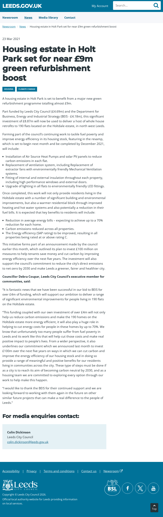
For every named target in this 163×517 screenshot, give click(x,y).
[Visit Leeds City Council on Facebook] (127, 488)
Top (154, 509)
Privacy (32, 471)
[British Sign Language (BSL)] (112, 488)
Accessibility (11, 471)
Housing (8, 89)
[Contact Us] (69, 17)
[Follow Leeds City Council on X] (140, 488)
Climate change (26, 89)
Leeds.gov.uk (22, 6)
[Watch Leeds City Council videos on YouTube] (153, 488)
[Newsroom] (10, 17)
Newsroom (9, 26)
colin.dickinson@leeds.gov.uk (27, 442)
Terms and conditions (59, 471)
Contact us (88, 471)
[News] (28, 17)
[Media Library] (48, 17)
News (22, 26)
